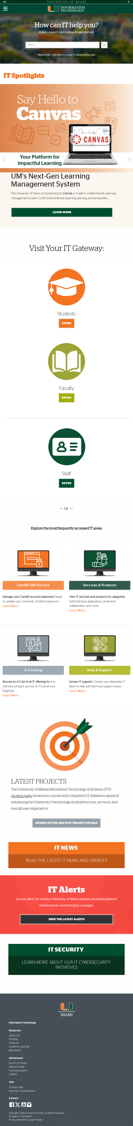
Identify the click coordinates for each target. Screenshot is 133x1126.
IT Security (66, 950)
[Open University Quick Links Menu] (128, 2)
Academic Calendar (19, 1046)
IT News (66, 848)
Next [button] (129, 159)
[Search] (104, 45)
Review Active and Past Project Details (66, 823)
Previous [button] (3, 159)
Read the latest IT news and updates (66, 860)
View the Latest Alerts (67, 919)
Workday (13, 1039)
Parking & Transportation (22, 1091)
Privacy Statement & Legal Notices (25, 1120)
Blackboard (15, 1050)
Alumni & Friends (18, 1063)
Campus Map (16, 1087)
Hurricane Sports (18, 1070)
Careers (13, 1074)
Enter (66, 323)
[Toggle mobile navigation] (5, 8)
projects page (21, 796)
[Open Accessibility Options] (4, 2)
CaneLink (14, 1043)
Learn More (62, 212)
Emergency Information (20, 1116)
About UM (14, 1035)
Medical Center (17, 1067)
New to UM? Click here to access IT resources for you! (66, 55)
